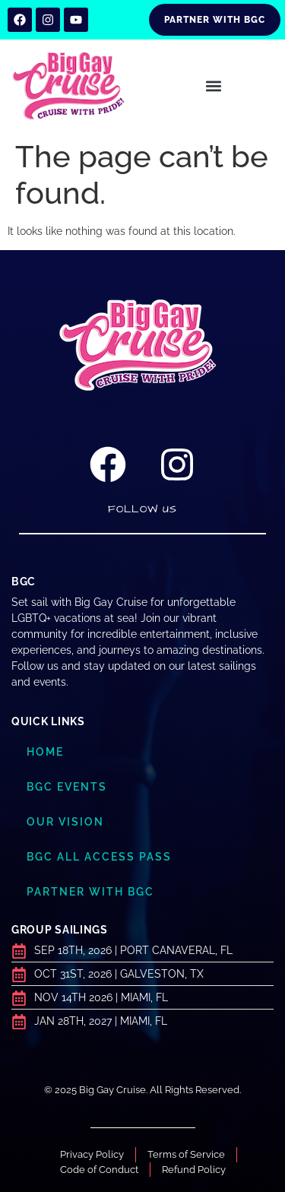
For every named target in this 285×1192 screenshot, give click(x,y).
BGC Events (67, 787)
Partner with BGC (90, 892)
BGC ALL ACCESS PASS (99, 857)
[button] (213, 86)
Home (45, 752)
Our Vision (65, 822)
